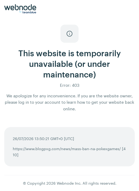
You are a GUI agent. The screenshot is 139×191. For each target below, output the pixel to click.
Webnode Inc (68, 183)
